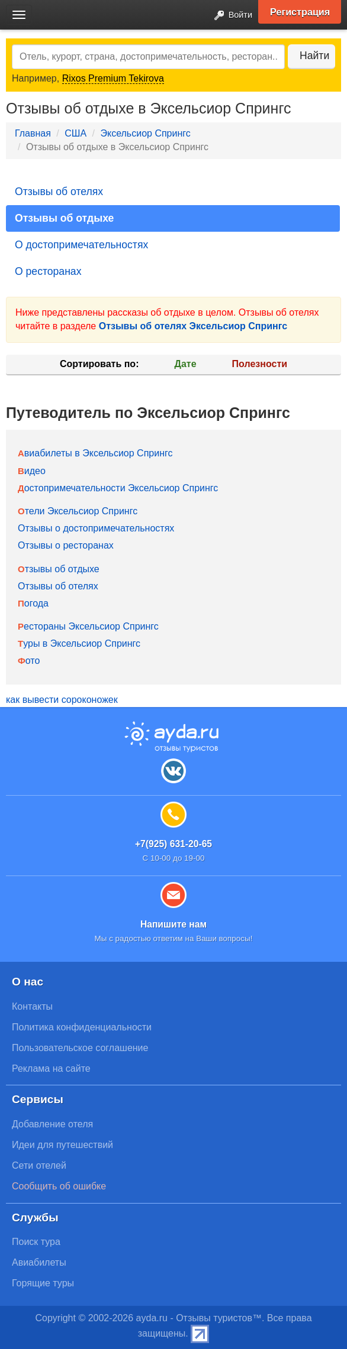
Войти (229, 15)
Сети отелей (39, 1165)
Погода (33, 603)
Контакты (32, 1006)
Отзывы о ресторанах (66, 545)
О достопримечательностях (81, 245)
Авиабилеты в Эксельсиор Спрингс (95, 453)
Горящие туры (43, 1283)
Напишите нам (173, 924)
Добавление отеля (52, 1124)
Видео (32, 471)
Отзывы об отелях (59, 191)
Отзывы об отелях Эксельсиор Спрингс (193, 326)
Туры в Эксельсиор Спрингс (79, 643)
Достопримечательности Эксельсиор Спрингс (118, 488)
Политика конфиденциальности (82, 1027)
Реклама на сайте (51, 1068)
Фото (29, 661)
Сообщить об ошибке (59, 1186)
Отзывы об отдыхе (64, 218)
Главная (33, 133)
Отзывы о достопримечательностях (96, 528)
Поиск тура (36, 1242)
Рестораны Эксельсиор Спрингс (88, 626)
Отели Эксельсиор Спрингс (77, 511)
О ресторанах (48, 271)
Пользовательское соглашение (80, 1048)
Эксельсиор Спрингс (145, 133)
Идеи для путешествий (62, 1145)
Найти (314, 55)
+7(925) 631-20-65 (173, 844)
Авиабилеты (39, 1262)
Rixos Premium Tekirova (113, 78)
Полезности (259, 364)
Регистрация (300, 12)
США (75, 133)
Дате (186, 364)
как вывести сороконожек (62, 700)
